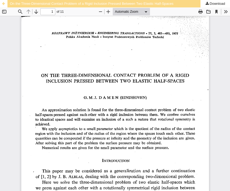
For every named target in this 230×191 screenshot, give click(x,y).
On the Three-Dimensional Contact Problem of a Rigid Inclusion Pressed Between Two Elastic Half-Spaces (91, 4)
